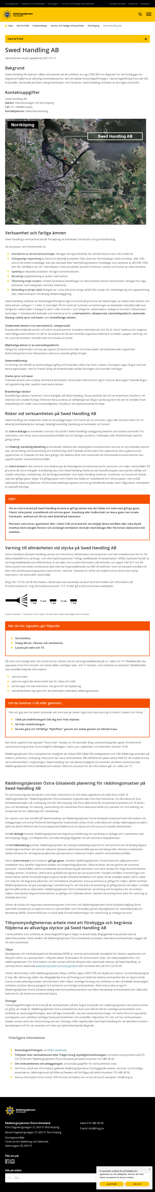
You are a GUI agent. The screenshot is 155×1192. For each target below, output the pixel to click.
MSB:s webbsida (56, 1050)
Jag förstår (112, 1184)
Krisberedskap (40, 25)
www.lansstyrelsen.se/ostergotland (57, 966)
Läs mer (137, 1184)
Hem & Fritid (23, 25)
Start (9, 25)
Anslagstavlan (12, 3)
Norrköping (93, 25)
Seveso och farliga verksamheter (78, 3)
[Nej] (149, 1169)
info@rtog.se (96, 1128)
